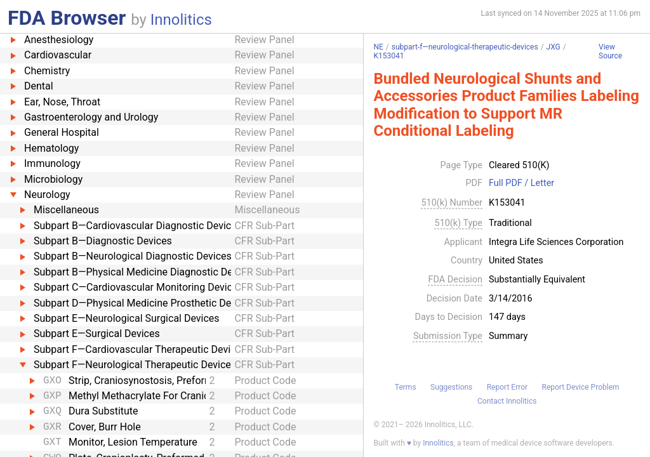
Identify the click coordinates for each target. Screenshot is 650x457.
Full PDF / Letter (521, 183)
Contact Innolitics (506, 401)
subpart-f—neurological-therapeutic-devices (465, 47)
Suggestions (451, 387)
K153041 (388, 55)
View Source (610, 51)
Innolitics (181, 20)
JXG (553, 47)
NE (378, 47)
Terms (405, 387)
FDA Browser (67, 18)
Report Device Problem (581, 387)
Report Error (507, 387)
